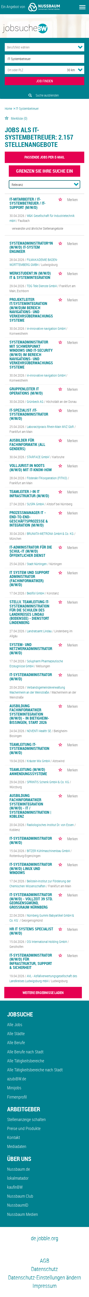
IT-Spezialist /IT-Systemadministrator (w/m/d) (28, 414)
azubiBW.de (16, 1079)
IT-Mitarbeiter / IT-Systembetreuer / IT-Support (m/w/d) (27, 203)
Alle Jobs (14, 1024)
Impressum (45, 1285)
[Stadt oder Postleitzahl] (31, 70)
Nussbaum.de (18, 1169)
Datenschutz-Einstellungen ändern (44, 1277)
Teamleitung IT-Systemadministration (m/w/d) (29, 748)
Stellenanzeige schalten (26, 1119)
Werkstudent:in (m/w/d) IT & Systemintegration (30, 275)
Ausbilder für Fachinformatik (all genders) (27, 444)
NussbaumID (17, 1205)
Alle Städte (16, 1033)
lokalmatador (17, 1178)
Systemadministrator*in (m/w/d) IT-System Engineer (31, 247)
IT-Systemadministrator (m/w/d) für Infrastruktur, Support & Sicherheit (30, 961)
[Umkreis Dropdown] (80, 69)
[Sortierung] (39, 185)
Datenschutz (44, 1269)
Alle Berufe (16, 1042)
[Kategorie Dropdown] (80, 47)
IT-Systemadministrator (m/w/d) (30, 676)
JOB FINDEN (44, 81)
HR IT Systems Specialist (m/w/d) (31, 931)
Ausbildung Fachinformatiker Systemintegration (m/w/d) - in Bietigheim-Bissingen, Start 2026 (29, 714)
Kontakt (13, 1137)
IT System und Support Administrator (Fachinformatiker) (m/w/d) (29, 579)
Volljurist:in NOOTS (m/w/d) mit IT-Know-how (30, 467)
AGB (44, 1260)
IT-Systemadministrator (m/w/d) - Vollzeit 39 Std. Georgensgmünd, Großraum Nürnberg (31, 901)
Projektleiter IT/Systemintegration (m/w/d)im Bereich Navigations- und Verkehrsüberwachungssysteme (31, 310)
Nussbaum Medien (22, 1214)
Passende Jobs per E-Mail (44, 157)
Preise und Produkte (24, 1128)
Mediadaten (16, 1146)
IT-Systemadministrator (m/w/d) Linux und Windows (30, 868)
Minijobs (14, 1087)
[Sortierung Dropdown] (76, 184)
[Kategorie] (40, 47)
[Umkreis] (66, 70)
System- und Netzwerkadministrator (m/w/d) (30, 648)
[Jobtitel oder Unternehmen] (44, 59)
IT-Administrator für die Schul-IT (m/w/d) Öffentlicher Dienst (30, 551)
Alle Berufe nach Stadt (25, 1052)
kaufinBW (15, 1187)
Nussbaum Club (20, 1196)
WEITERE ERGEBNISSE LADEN (43, 992)
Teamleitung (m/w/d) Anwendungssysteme (28, 771)
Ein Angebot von (30, 7)
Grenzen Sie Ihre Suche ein (44, 171)
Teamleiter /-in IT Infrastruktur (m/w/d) (29, 493)
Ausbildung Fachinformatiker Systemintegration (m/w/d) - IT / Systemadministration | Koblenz (30, 806)
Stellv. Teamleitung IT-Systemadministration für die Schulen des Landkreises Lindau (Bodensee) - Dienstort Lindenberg (29, 612)
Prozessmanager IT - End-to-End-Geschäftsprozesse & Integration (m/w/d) (28, 519)
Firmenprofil (17, 1097)
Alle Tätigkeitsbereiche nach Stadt (35, 1070)
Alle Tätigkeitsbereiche (25, 1061)
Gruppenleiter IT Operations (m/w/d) (26, 391)
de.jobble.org (44, 1238)
